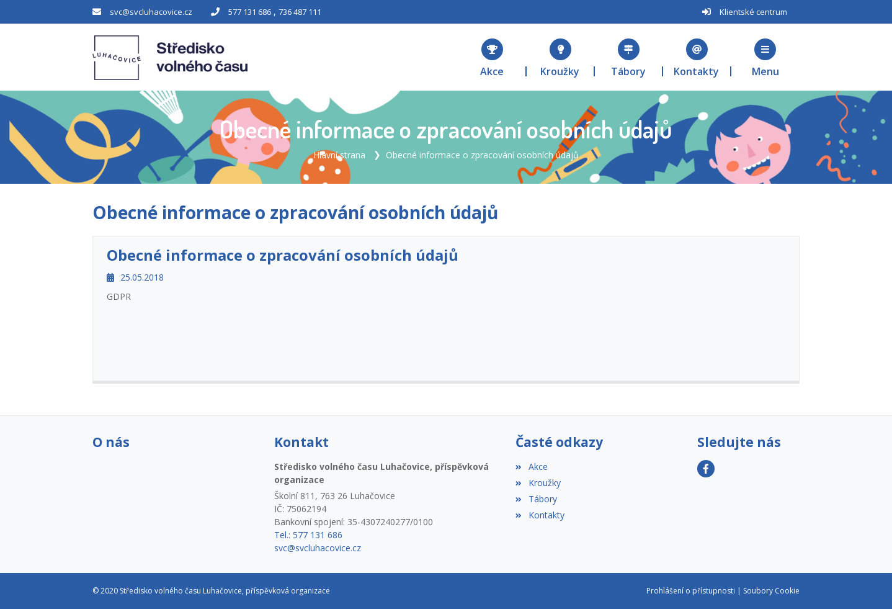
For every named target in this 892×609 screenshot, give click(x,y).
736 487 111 (300, 11)
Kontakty (539, 515)
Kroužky (537, 483)
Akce (531, 466)
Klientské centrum (753, 11)
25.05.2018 (135, 277)
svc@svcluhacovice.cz (151, 11)
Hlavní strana (339, 155)
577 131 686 (249, 11)
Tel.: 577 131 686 (308, 535)
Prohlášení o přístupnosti (690, 590)
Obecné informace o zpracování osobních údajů (482, 155)
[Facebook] (706, 468)
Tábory (535, 499)
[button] (765, 57)
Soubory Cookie (771, 590)
